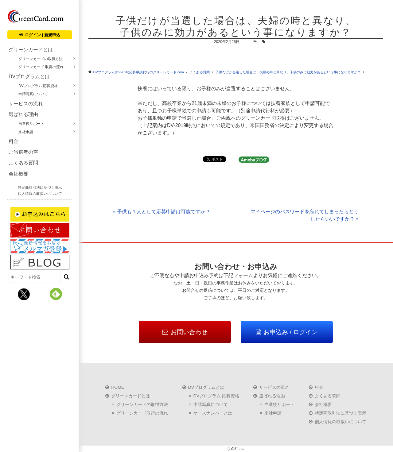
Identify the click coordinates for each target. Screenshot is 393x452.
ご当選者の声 (23, 152)
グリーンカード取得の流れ (142, 413)
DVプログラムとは (29, 76)
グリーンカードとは (31, 49)
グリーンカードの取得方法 (40, 59)
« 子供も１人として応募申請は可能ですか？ (161, 211)
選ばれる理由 (23, 114)
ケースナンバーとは (212, 413)
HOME (117, 387)
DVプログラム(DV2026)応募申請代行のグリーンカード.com (138, 72)
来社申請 (25, 132)
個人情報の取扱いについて (40, 193)
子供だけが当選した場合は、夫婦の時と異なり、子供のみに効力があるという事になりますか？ (288, 72)
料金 (13, 141)
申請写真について (33, 94)
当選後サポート (31, 124)
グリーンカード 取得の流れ (41, 67)
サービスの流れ (26, 103)
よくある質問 (23, 162)
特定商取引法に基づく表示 (40, 187)
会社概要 (18, 173)
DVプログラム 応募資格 (38, 86)
